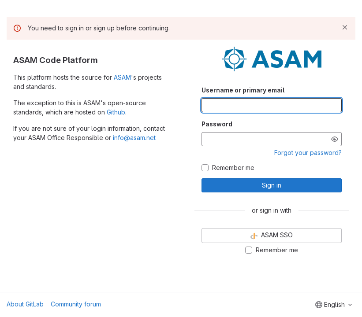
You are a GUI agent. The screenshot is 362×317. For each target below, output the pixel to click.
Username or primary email (243, 90)
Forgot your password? (308, 152)
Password (217, 124)
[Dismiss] (345, 27)
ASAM (122, 77)
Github (116, 112)
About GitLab (25, 304)
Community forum (76, 304)
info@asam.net (134, 137)
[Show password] (335, 139)
